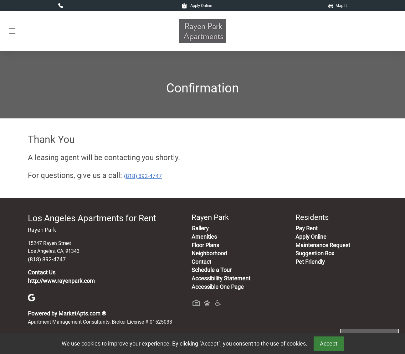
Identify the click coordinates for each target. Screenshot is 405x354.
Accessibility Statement (221, 278)
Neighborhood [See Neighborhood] (209, 253)
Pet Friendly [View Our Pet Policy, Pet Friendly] (310, 262)
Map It (337, 5)
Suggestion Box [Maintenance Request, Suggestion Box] (314, 253)
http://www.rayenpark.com (61, 281)
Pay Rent (306, 228)
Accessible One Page (218, 287)
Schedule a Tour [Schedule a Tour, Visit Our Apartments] (212, 270)
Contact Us (41, 272)
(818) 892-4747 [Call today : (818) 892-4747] (143, 176)
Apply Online (197, 5)
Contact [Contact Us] (201, 262)
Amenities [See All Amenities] (204, 237)
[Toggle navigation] (12, 31)
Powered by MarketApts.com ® (67, 313)
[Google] (31, 297)
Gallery (200, 228)
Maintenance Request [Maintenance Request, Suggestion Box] (322, 245)
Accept (328, 344)
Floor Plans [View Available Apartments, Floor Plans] (205, 245)
